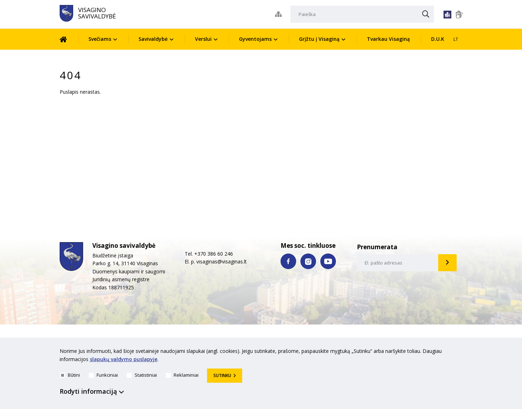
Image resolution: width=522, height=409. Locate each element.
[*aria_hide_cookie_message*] (461, 352)
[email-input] (398, 262)
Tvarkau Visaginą (388, 39)
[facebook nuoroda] (288, 261)
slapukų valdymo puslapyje (123, 359)
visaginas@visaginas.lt (221, 261)
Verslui (203, 39)
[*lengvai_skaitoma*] (447, 14)
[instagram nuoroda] (308, 261)
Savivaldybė (153, 39)
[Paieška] (362, 14)
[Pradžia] (69, 39)
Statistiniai (142, 375)
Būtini (70, 375)
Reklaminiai (182, 375)
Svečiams (99, 39)
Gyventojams (255, 39)
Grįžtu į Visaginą (319, 39)
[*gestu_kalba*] (459, 14)
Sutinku (222, 375)
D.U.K (437, 39)
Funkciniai (103, 375)
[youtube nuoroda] (328, 261)
